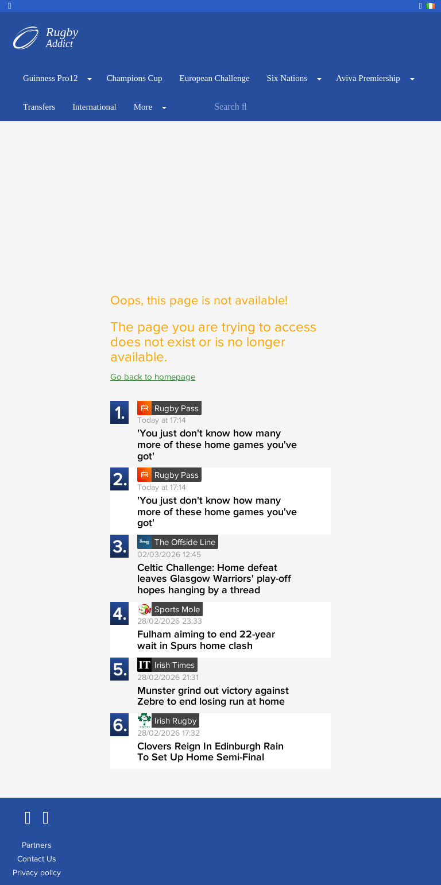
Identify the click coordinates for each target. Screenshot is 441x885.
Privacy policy (37, 872)
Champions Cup (134, 78)
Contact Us (36, 858)
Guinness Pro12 (50, 78)
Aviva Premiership (368, 78)
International (94, 106)
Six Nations (287, 78)
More (143, 106)
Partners (37, 844)
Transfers (39, 106)
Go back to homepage (152, 376)
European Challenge (215, 78)
